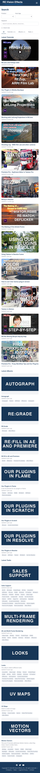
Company (9, 770)
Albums (21, 32)
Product (3, 13)
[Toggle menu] (37, 3)
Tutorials (11, 32)
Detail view (5, 28)
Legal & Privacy (23, 770)
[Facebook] (17, 765)
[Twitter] (20, 765)
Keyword (4, 20)
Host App (18, 13)
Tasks (30, 32)
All (3, 32)
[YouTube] (23, 765)
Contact (31, 770)
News (15, 770)
